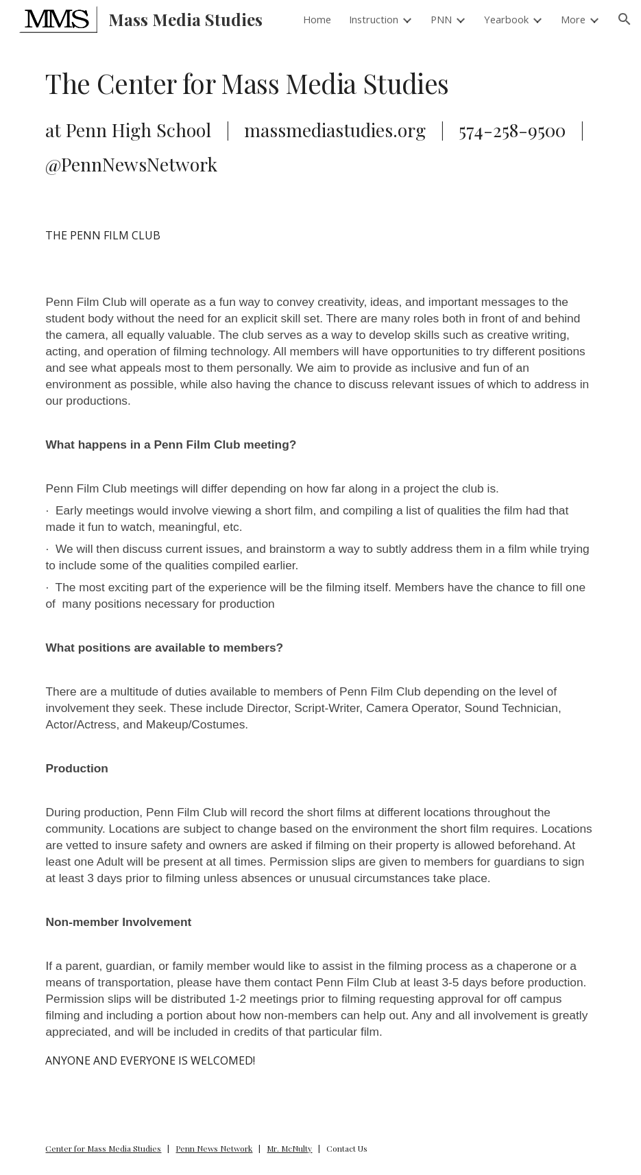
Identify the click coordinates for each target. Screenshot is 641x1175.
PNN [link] (441, 19)
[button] (624, 19)
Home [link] (317, 19)
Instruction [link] (373, 19)
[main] (320, 121)
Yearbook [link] (506, 19)
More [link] (573, 19)
